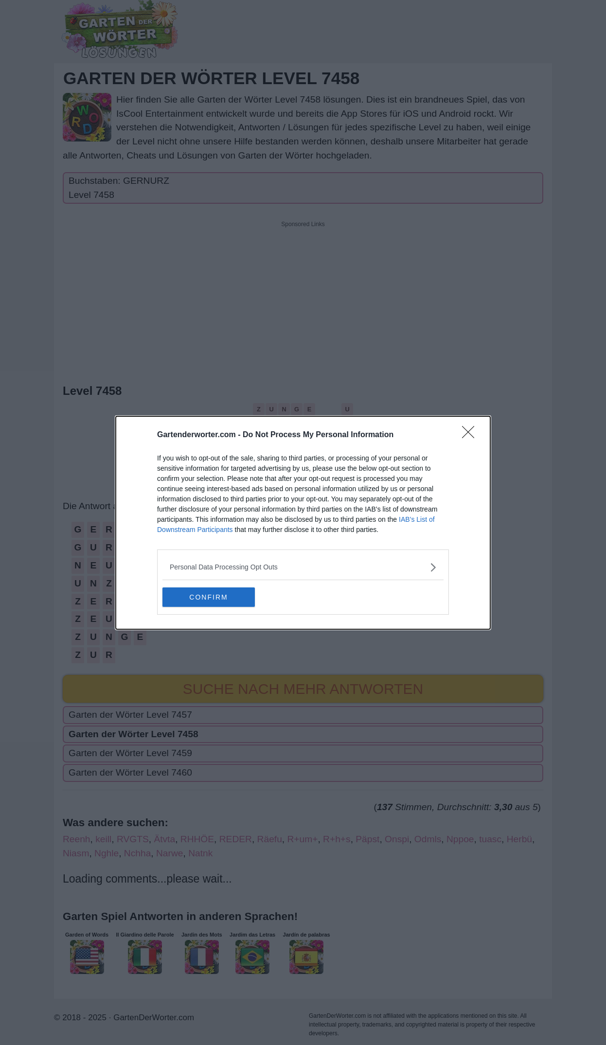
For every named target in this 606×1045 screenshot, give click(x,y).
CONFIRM (208, 597)
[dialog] (303, 522)
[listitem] (303, 567)
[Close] (471, 435)
